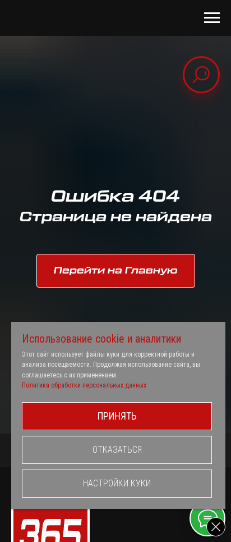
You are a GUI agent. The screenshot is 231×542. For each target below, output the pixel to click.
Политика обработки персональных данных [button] (84, 385)
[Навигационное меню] (212, 18)
